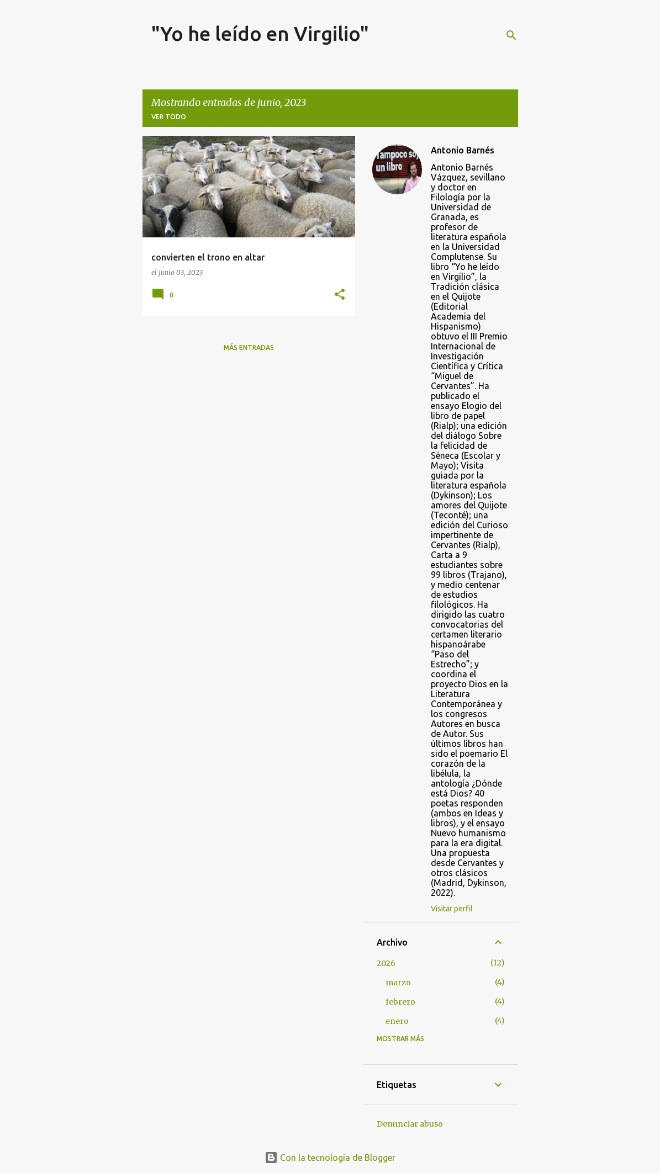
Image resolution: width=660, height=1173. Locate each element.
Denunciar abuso (410, 1124)
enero (397, 1021)
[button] (339, 295)
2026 (386, 963)
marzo (398, 983)
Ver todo (168, 116)
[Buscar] (511, 35)
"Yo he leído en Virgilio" (260, 33)
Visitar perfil (452, 908)
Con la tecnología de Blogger (330, 1158)
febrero (400, 1002)
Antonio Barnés (462, 150)
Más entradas (249, 347)
